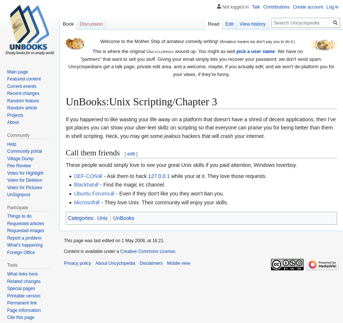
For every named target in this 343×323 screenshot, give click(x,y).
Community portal (24, 151)
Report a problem (24, 238)
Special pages (21, 288)
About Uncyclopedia (115, 263)
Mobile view (178, 263)
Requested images (25, 230)
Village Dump (20, 158)
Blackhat (84, 185)
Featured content (24, 79)
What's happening (25, 245)
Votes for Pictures (24, 187)
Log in (332, 7)
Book (68, 24)
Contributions (276, 7)
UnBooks (123, 218)
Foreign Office (21, 252)
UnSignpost (18, 194)
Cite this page (20, 317)
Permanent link (22, 303)
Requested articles (25, 223)
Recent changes (23, 93)
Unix (102, 218)
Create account (308, 7)
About (13, 122)
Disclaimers (151, 263)
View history (252, 24)
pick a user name (255, 51)
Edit (229, 24)
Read (213, 24)
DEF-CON (86, 176)
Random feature (23, 100)
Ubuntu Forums (92, 194)
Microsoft (84, 202)
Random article (22, 108)
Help (11, 144)
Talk (256, 7)
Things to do (19, 216)
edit (131, 153)
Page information (24, 310)
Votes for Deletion (24, 180)
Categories (80, 218)
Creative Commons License (147, 251)
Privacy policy (77, 263)
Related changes (23, 281)
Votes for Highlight (25, 173)
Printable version (23, 296)
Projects (15, 115)
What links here (22, 274)
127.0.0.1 (159, 176)
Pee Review (19, 165)
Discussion (91, 24)
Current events (21, 86)
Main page (17, 72)
